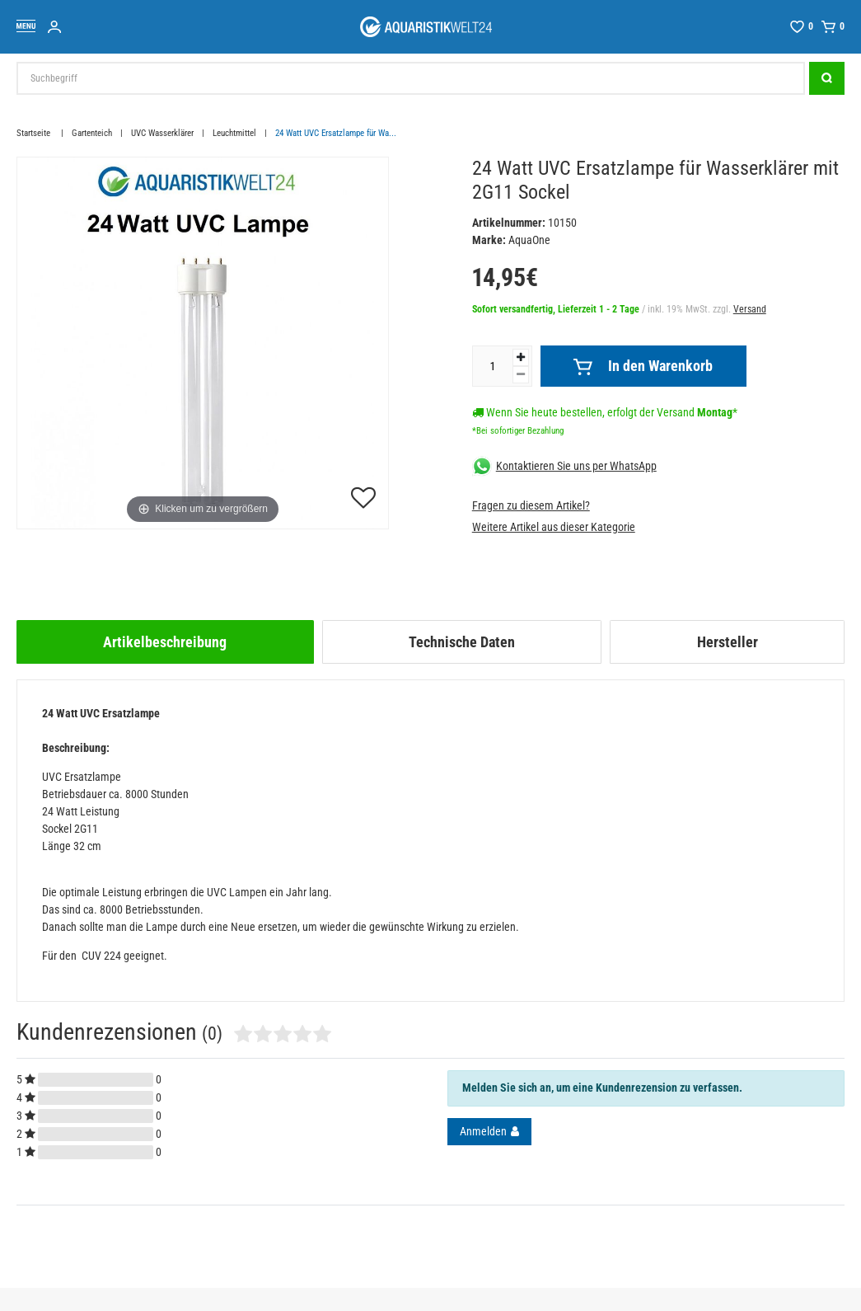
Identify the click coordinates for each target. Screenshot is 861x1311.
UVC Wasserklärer (162, 133)
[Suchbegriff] (410, 78)
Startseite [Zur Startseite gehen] (34, 133)
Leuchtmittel (234, 133)
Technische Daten (462, 642)
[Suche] (827, 78)
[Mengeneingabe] (492, 366)
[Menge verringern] (520, 374)
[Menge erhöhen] (520, 357)
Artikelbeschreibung (165, 642)
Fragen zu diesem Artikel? (531, 505)
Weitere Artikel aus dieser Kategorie (553, 526)
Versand (749, 309)
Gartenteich (92, 133)
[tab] (165, 642)
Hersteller (727, 642)
